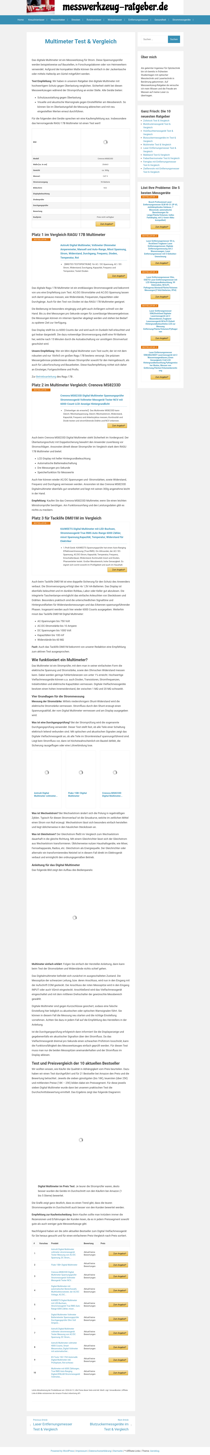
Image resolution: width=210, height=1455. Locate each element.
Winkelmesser (115, 19)
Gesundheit (160, 19)
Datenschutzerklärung (100, 1451)
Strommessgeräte (182, 19)
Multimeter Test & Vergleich (81, 41)
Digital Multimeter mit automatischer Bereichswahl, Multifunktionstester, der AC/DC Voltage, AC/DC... (65, 1290)
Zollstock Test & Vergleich (156, 120)
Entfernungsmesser (138, 19)
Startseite (118, 1451)
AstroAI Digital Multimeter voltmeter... (46, 794)
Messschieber (58, 19)
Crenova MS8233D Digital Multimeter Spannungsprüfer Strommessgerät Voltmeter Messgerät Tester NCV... (64, 1276)
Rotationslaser (94, 19)
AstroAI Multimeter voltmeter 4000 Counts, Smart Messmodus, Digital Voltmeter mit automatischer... (64, 1347)
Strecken (75, 19)
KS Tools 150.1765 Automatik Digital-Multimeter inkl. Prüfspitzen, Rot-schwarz (64, 1360)
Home (21, 19)
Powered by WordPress (63, 1451)
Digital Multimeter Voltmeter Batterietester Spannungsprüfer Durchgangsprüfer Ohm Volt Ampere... (65, 1318)
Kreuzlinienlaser (36, 19)
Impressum (81, 1451)
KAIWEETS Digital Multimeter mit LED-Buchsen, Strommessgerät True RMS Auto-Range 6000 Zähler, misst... (65, 1304)
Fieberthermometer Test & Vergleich (161, 158)
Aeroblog (154, 1451)
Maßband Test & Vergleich (156, 155)
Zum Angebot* (106, 224)
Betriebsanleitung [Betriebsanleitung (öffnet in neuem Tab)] (46, 376)
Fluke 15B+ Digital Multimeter (77, 794)
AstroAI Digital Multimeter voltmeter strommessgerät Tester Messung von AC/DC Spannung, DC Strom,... (63, 1253)
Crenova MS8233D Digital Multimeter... (112, 794)
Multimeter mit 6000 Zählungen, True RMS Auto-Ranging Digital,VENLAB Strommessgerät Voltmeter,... (65, 1372)
